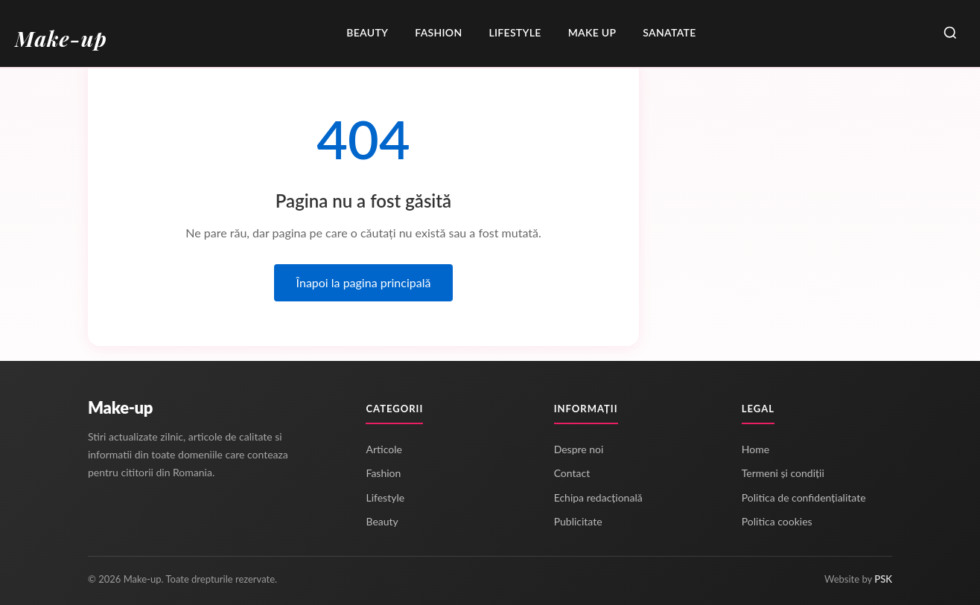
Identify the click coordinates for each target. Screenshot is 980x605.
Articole (383, 449)
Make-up (120, 407)
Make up (592, 32)
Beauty (367, 32)
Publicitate (578, 521)
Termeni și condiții (783, 473)
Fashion (438, 32)
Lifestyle (515, 32)
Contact (572, 473)
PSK (883, 579)
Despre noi (579, 449)
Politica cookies (777, 521)
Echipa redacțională (598, 497)
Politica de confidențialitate (804, 497)
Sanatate (669, 32)
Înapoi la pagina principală (363, 282)
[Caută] (950, 34)
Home (755, 449)
